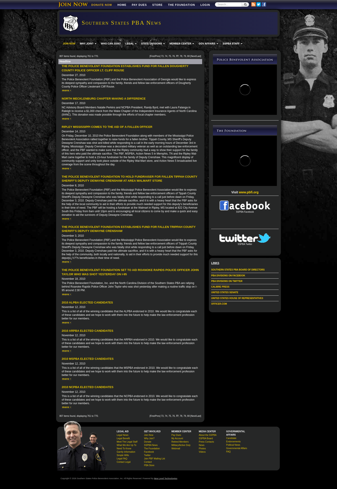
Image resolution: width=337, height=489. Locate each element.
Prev (157, 56)
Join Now (148, 435)
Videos (202, 452)
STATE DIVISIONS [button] (153, 43)
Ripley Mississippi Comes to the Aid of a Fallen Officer (107, 127)
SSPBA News (151, 445)
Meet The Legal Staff (127, 442)
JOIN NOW (69, 43)
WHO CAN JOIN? (111, 43)
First (152, 56)
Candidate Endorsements (233, 440)
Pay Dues (139, 5)
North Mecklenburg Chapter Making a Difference (104, 98)
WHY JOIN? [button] (88, 43)
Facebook (149, 452)
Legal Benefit (123, 438)
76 (173, 56)
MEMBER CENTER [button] (181, 43)
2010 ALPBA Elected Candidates (87, 302)
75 (169, 56)
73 (162, 56)
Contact (148, 462)
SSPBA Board (206, 438)
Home (121, 5)
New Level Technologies (165, 478)
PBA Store (149, 465)
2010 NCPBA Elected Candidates (87, 387)
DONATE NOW (101, 5)
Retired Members (180, 442)
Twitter (147, 455)
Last (198, 56)
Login (205, 5)
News (201, 445)
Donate (147, 442)
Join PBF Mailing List (154, 458)
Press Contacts (206, 442)
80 (188, 56)
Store (157, 5)
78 (181, 56)
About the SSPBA (208, 435)
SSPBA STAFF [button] (233, 43)
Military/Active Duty (180, 445)
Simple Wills (123, 455)
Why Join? (149, 438)
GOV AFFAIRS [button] (208, 43)
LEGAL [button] (131, 43)
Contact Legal (124, 462)
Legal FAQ (122, 458)
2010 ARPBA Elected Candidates (87, 330)
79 (185, 56)
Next (193, 56)
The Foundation (181, 5)
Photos (202, 448)
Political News (233, 445)
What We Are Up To (126, 445)
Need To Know (124, 448)
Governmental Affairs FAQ (236, 450)
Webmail (175, 448)
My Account (177, 438)
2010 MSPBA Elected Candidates (88, 358)
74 (166, 56)
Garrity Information (126, 452)
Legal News (122, 435)
